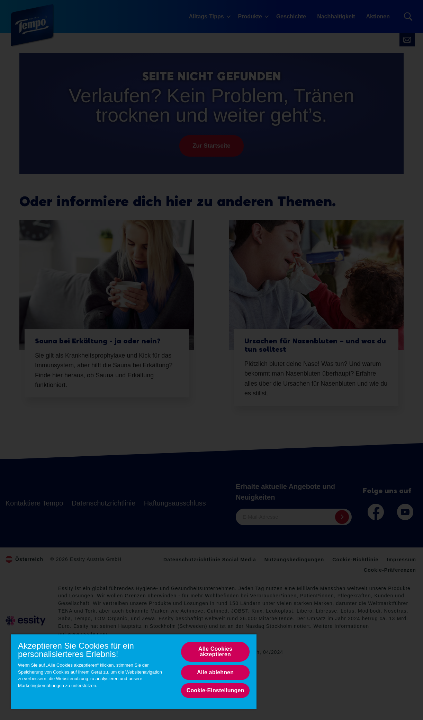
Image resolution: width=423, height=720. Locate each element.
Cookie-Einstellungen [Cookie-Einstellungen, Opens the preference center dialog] (215, 690)
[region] (133, 671)
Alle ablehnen (215, 672)
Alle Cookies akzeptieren (215, 651)
